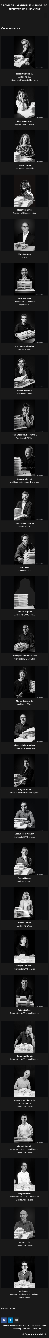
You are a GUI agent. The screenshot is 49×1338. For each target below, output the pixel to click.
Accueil (13, 1308)
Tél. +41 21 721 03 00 (32, 1329)
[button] (45, 15)
